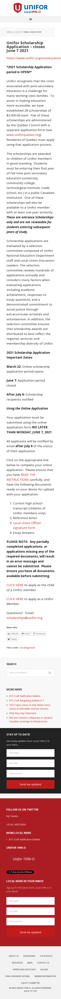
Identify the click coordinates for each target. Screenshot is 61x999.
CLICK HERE (15, 585)
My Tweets (12, 816)
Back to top (30, 991)
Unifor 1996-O (16, 847)
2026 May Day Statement (22, 713)
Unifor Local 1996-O (30, 8)
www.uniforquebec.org (23, 135)
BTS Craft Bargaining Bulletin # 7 (26, 700)
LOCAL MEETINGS (16, 824)
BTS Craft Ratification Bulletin (24, 696)
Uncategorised (27, 647)
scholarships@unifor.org (24, 618)
